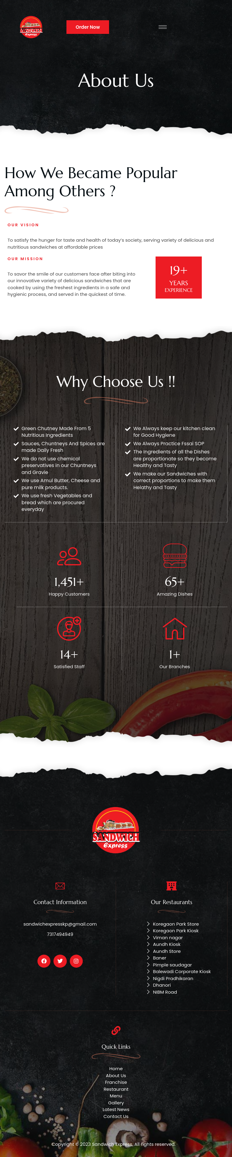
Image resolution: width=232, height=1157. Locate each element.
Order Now (88, 27)
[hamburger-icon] (162, 27)
